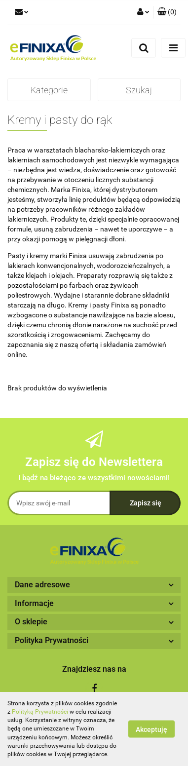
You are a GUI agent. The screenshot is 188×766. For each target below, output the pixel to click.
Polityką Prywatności (40, 711)
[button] (167, 12)
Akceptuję (151, 729)
